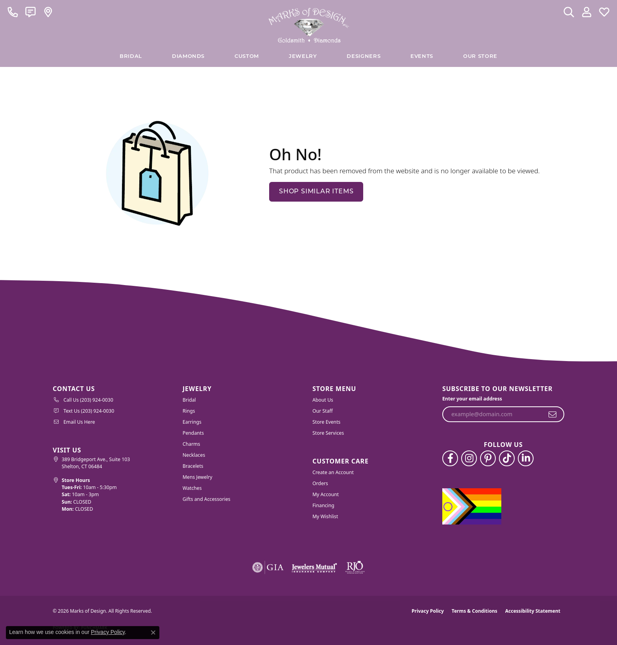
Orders (320, 483)
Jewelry (303, 56)
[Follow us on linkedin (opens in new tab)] (526, 458)
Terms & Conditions (474, 611)
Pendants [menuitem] (193, 433)
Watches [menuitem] (192, 488)
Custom (247, 56)
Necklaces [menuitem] (194, 455)
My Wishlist (325, 516)
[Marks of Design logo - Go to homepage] (308, 23)
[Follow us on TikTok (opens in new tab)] (507, 458)
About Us (322, 400)
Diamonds (188, 56)
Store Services (328, 433)
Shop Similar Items (316, 192)
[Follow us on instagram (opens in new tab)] (469, 458)
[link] (13, 12)
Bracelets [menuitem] (193, 466)
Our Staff (322, 411)
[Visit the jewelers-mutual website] (314, 567)
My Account (325, 494)
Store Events (326, 422)
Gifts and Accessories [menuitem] (206, 499)
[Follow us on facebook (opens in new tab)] (450, 458)
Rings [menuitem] (189, 411)
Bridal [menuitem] (189, 400)
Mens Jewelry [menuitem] (197, 477)
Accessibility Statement (532, 611)
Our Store (480, 56)
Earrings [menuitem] (192, 422)
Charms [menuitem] (191, 444)
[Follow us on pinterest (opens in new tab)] (488, 458)
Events (421, 56)
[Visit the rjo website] (355, 567)
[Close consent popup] (153, 632)
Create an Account (333, 472)
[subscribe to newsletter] (552, 414)
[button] (569, 12)
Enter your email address (472, 398)
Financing (323, 505)
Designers (364, 56)
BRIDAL (131, 56)
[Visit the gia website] (268, 567)
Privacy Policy (428, 611)
